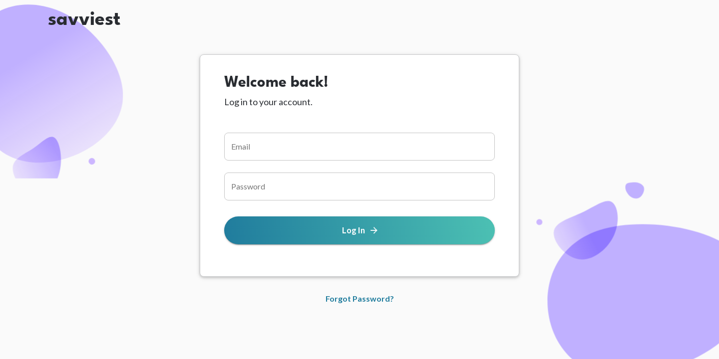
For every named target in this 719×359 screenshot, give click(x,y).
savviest (84, 16)
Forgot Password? (360, 298)
